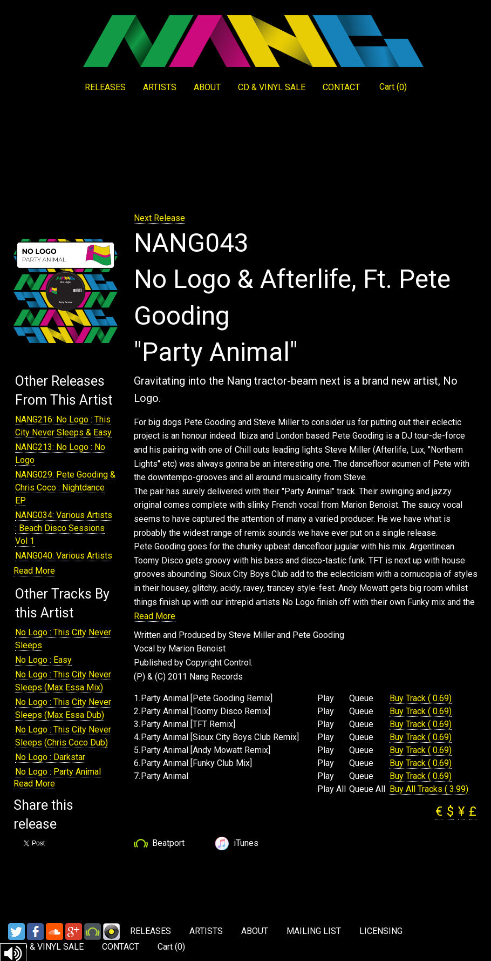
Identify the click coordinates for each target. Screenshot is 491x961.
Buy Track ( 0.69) (421, 698)
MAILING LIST (314, 931)
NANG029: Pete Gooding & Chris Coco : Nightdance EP (65, 487)
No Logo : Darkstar (50, 757)
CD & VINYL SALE (271, 87)
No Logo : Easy (43, 660)
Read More (34, 571)
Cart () (393, 87)
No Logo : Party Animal (58, 772)
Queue (361, 698)
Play (325, 698)
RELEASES (105, 87)
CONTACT (341, 87)
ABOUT (207, 87)
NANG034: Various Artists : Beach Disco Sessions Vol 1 (63, 528)
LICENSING (381, 931)
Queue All (367, 789)
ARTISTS (159, 87)
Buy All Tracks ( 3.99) (429, 789)
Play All (331, 789)
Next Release (159, 218)
